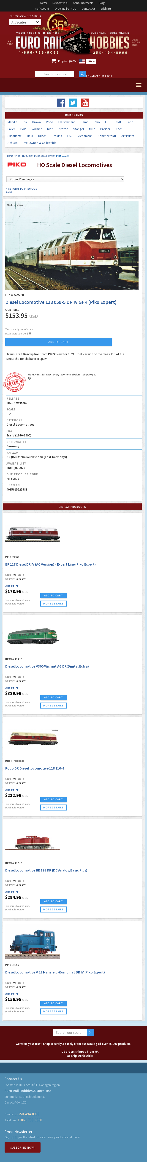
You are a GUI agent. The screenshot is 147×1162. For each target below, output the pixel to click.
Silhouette (15, 136)
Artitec (63, 129)
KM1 (118, 122)
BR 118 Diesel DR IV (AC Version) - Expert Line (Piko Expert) (50, 564)
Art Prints (127, 136)
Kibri (50, 129)
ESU (70, 136)
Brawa (36, 122)
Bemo (85, 122)
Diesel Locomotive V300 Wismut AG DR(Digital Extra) (47, 666)
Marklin (12, 122)
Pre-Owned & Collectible (40, 143)
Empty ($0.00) (67, 61)
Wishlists (106, 9)
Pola (23, 129)
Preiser (105, 129)
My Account (42, 9)
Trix (24, 122)
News (43, 3)
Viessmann (85, 136)
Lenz (130, 122)
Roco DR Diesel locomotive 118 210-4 (34, 768)
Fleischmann (66, 122)
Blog (102, 3)
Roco (49, 122)
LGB (107, 122)
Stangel (78, 129)
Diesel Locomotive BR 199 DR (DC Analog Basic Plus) (46, 870)
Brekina (57, 136)
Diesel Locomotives (44, 155)
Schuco (13, 143)
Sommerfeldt (107, 136)
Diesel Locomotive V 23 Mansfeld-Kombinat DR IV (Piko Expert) (55, 972)
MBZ (92, 129)
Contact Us (88, 9)
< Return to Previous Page (21, 190)
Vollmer (37, 129)
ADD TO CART (53, 595)
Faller (11, 129)
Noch (119, 129)
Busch (42, 136)
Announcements (83, 3)
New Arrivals (59, 3)
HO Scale (27, 155)
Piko (97, 122)
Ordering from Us (65, 9)
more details (53, 603)
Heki (30, 136)
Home (10, 155)
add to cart (58, 342)
